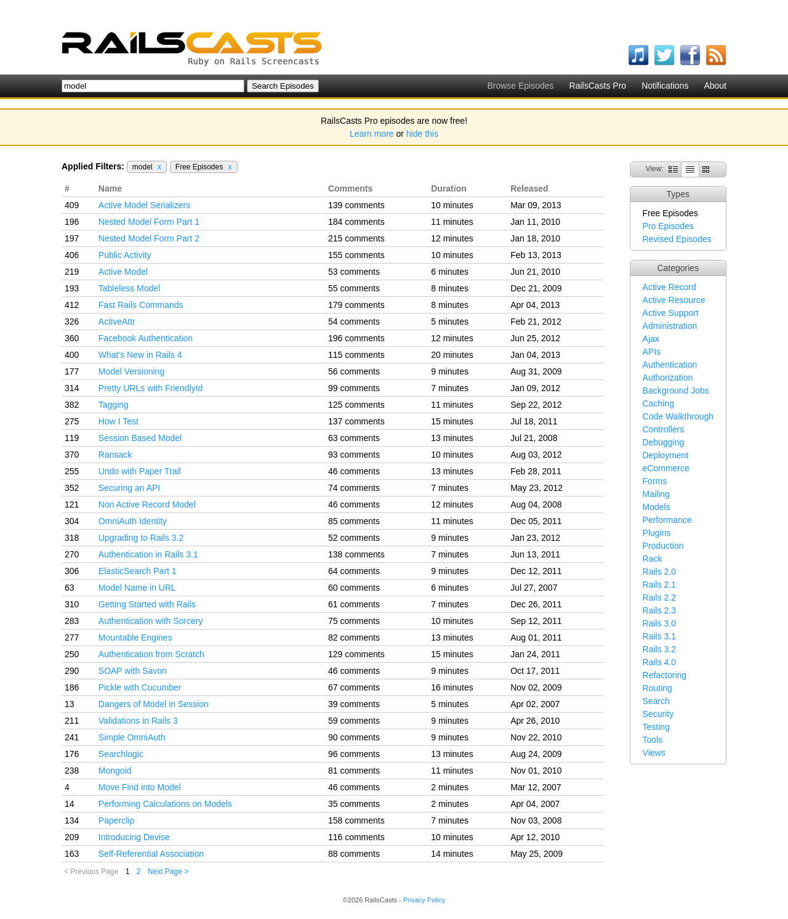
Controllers (664, 429)
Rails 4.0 (659, 662)
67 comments (354, 687)
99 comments (354, 388)
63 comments (354, 438)
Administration (670, 326)
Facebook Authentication (145, 338)
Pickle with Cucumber (140, 687)
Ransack (115, 455)
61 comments (354, 604)
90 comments (354, 737)
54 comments (354, 321)
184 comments (356, 222)
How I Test (118, 421)
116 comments (356, 837)
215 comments (356, 238)
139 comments (356, 205)
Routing (657, 688)
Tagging (113, 405)
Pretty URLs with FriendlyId (150, 388)
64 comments (354, 571)
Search (656, 701)
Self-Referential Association (151, 854)
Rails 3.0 (659, 623)
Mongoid (115, 770)
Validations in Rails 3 (138, 721)
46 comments (354, 471)
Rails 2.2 (659, 597)
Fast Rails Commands (140, 305)
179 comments (356, 305)
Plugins (657, 533)
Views (654, 753)
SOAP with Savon (132, 671)
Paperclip (116, 820)
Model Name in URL (137, 588)
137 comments (356, 421)
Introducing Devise (134, 837)
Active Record (669, 287)
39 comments (354, 704)
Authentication (670, 365)
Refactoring (665, 675)
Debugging (664, 442)
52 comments (354, 538)
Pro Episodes (668, 226)
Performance (667, 520)
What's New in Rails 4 (140, 355)
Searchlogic (120, 754)
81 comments (354, 770)
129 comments (356, 654)
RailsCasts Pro (598, 86)
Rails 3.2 (659, 649)
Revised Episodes (677, 239)
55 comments (354, 288)
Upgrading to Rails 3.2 (141, 538)
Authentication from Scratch (151, 654)
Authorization (668, 378)
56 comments (354, 371)
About (715, 86)
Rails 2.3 (659, 610)
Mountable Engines (135, 637)
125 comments (356, 405)
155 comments (356, 255)
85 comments (354, 521)
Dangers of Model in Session (153, 704)
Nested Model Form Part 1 (148, 222)
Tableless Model (129, 288)
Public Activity (124, 255)
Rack (652, 559)
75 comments (354, 621)
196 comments (356, 338)
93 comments (354, 455)
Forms (655, 481)
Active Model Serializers (144, 205)
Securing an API (129, 488)
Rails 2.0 (659, 572)
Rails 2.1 (659, 584)
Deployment (666, 455)
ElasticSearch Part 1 (137, 571)
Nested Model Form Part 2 (148, 238)
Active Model (123, 272)
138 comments (356, 554)
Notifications (664, 86)
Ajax (651, 339)
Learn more (372, 134)
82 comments (354, 637)
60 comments (354, 588)
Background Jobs (676, 390)
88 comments (354, 854)
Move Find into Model (139, 787)
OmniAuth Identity (132, 521)
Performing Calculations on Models (165, 804)
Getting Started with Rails (147, 604)
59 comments (354, 721)
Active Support (671, 313)
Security (658, 714)
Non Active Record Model (147, 504)
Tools (653, 740)
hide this (422, 134)
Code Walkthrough (678, 416)
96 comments (354, 754)
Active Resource (674, 300)
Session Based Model (140, 438)
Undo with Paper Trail (139, 471)
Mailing (656, 494)
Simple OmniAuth (132, 737)
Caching (658, 403)
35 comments (354, 804)
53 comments (354, 272)
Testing (656, 727)
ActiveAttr (116, 321)
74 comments (354, 488)
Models (656, 507)
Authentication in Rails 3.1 (148, 554)
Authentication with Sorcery (150, 621)
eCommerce (666, 468)
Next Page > (168, 871)
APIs (652, 352)
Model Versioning (131, 371)
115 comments (356, 355)
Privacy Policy (424, 900)
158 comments (356, 820)
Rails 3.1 (659, 636)
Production (663, 546)
